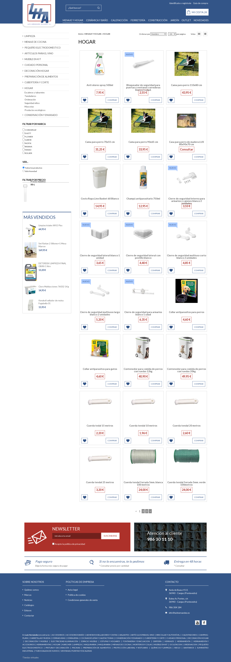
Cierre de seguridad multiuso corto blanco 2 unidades (186, 256)
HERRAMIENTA (184, 641)
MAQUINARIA (90, 644)
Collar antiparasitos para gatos (100, 368)
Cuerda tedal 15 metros (100, 425)
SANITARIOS (188, 647)
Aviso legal (73, 590)
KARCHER (66, 644)
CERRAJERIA (72, 638)
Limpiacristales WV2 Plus (50, 225)
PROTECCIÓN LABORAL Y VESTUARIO (131, 647)
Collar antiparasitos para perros (186, 312)
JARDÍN (174, 20)
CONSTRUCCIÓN (157, 20)
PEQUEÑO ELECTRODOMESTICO (43, 47)
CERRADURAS (58, 638)
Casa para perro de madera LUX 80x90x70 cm (186, 143)
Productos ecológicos (35, 110)
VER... (25, 162)
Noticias (28, 600)
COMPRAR (112, 100)
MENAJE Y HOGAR (73, 20)
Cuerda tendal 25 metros (100, 482)
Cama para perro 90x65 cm (143, 141)
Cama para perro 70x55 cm (100, 141)
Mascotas (29, 106)
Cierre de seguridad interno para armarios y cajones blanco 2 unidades (186, 201)
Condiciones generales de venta (83, 600)
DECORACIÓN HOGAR (37, 70)
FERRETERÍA (138, 20)
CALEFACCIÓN (119, 20)
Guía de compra (200, 3)
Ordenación (30, 99)
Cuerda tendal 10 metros (143, 425)
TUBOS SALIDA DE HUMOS (47, 651)
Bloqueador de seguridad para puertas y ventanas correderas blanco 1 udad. (143, 87)
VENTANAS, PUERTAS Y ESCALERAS (76, 651)
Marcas (27, 595)
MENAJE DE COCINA (35, 42)
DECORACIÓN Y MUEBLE (36, 641)
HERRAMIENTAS (44, 644)
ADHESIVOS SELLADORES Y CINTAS (101, 635)
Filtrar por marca (34, 124)
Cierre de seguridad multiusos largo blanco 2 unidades (100, 313)
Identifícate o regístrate (180, 3)
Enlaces (27, 610)
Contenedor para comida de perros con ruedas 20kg (186, 370)
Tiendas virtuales (30, 657)
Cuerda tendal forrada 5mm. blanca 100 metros (143, 483)
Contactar (29, 615)
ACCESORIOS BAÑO (75, 635)
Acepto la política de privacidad (70, 544)
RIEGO (177, 647)
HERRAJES (169, 641)
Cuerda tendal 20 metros (187, 425)
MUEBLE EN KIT (33, 59)
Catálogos (29, 605)
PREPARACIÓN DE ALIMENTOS (41, 76)
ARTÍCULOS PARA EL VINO (39, 53)
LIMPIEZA (30, 36)
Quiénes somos (31, 590)
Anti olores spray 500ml (100, 85)
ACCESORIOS (58, 635)
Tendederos (30, 96)
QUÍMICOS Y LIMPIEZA (161, 647)
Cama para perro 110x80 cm (186, 85)
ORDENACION (190, 644)
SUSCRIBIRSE (110, 536)
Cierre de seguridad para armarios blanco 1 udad (143, 313)
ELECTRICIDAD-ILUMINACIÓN (64, 641)
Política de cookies (77, 595)
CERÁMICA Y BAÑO (97, 20)
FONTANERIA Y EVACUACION (136, 641)
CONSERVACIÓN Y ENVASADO (41, 115)
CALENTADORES (189, 635)
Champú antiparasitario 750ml (143, 198)
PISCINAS (76, 647)
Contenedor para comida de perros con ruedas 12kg (143, 370)
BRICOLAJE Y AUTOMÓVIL (168, 635)
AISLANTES (124, 635)
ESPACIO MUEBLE (89, 641)
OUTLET (186, 20)
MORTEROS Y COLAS (142, 644)
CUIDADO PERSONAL (36, 65)
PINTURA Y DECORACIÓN (57, 647)
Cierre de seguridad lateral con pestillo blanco (143, 256)
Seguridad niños (32, 103)
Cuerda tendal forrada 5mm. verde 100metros (186, 483)
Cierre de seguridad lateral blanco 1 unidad (100, 256)
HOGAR (29, 88)
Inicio (80, 34)
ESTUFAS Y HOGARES (110, 641)
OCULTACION (176, 644)
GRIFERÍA (157, 641)
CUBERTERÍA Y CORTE (37, 82)
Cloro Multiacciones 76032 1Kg (53, 286)
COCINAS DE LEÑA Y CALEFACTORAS (96, 638)
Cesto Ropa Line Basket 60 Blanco (100, 198)
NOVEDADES (201, 20)
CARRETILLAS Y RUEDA (40, 638)
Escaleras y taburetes (35, 92)
